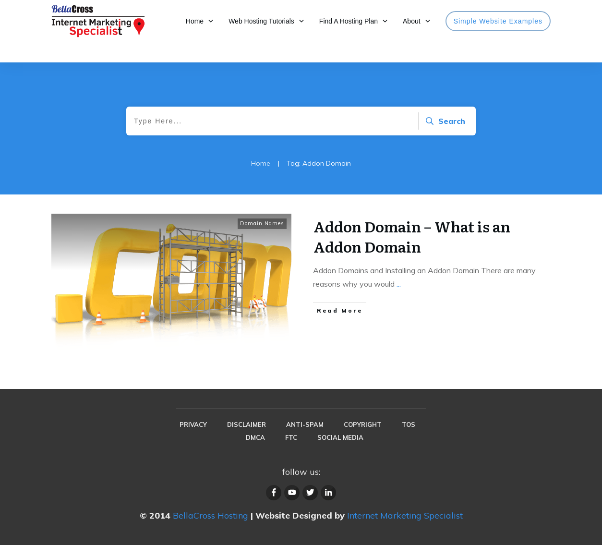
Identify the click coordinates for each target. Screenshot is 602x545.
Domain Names (262, 223)
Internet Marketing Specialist (405, 515)
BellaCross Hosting (210, 515)
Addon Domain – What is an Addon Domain (411, 236)
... (399, 284)
